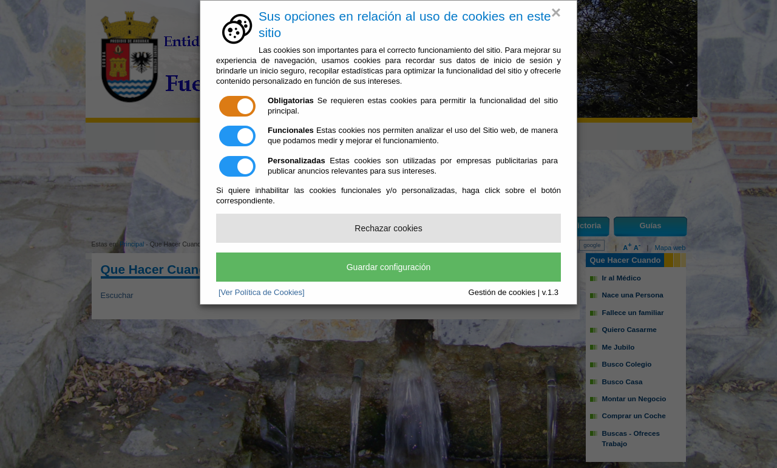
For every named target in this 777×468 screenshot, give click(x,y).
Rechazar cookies (388, 228)
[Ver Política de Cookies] (262, 292)
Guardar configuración (389, 267)
